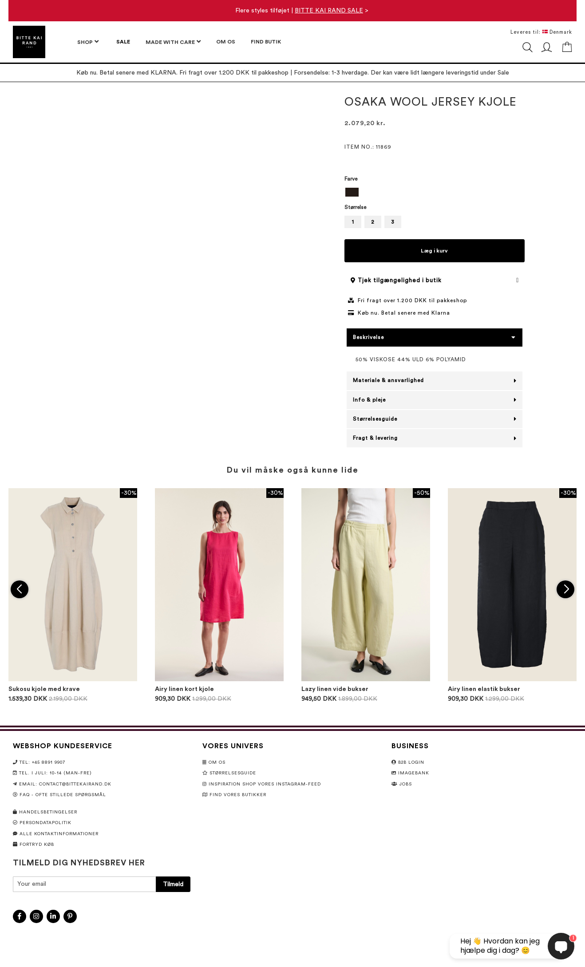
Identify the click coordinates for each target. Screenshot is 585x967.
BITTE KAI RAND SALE (329, 11)
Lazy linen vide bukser (334, 689)
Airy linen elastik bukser (484, 689)
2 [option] (372, 222)
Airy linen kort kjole (184, 689)
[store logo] (29, 42)
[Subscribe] (173, 884)
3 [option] (392, 222)
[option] (352, 192)
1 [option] (353, 222)
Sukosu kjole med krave (44, 689)
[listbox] (434, 193)
